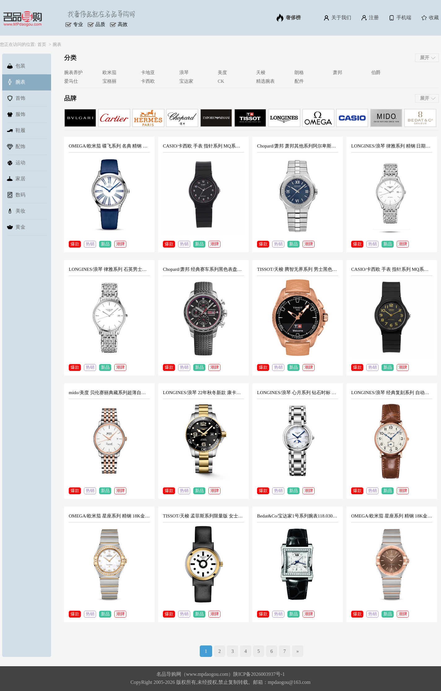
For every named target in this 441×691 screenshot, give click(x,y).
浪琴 (184, 72)
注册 (369, 18)
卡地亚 (148, 72)
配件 (299, 81)
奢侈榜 (289, 18)
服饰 (16, 114)
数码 (16, 195)
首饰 (16, 98)
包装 (16, 66)
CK (221, 81)
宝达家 (186, 81)
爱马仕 (71, 81)
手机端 (399, 18)
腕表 (57, 44)
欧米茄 (109, 72)
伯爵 (376, 72)
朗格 (299, 72)
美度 (222, 72)
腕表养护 (73, 72)
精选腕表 (265, 81)
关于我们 (337, 18)
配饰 (16, 146)
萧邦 (337, 72)
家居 (16, 179)
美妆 (16, 211)
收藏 (430, 18)
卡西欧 (148, 81)
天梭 (260, 72)
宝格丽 (109, 81)
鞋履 (16, 130)
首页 (41, 44)
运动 (16, 163)
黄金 (16, 227)
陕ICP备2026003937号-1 (259, 674)
